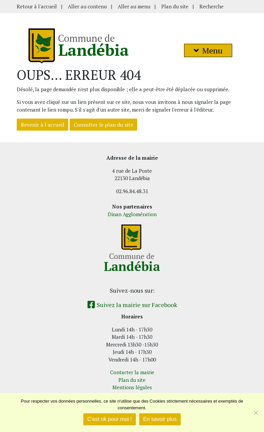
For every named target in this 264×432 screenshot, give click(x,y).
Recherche (211, 6)
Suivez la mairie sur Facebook (132, 305)
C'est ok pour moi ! (109, 419)
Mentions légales (132, 387)
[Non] (255, 412)
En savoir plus (160, 419)
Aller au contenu (87, 6)
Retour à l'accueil (37, 6)
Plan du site (174, 6)
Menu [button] (208, 50)
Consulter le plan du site (103, 124)
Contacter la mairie (132, 372)
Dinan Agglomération (132, 214)
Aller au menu (134, 6)
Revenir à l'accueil (42, 124)
